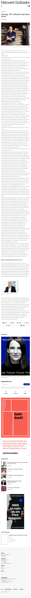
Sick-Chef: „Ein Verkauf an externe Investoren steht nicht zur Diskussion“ (17, 463)
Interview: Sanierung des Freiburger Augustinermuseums (14, 481)
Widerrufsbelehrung (7, 589)
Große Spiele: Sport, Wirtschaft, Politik (15, 469)
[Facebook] (6, 392)
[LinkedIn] (25, 392)
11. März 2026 (9, 465)
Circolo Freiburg (3, 580)
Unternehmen (3, 11)
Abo (1, 566)
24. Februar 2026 (9, 489)
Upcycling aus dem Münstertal (13, 487)
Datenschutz (15, 589)
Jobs (2, 569)
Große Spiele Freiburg (4, 582)
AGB (1, 589)
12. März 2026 (9, 477)
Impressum (21, 589)
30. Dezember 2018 (4, 19)
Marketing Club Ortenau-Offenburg (6, 581)
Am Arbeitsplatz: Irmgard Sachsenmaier (15, 475)
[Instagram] (15, 392)
